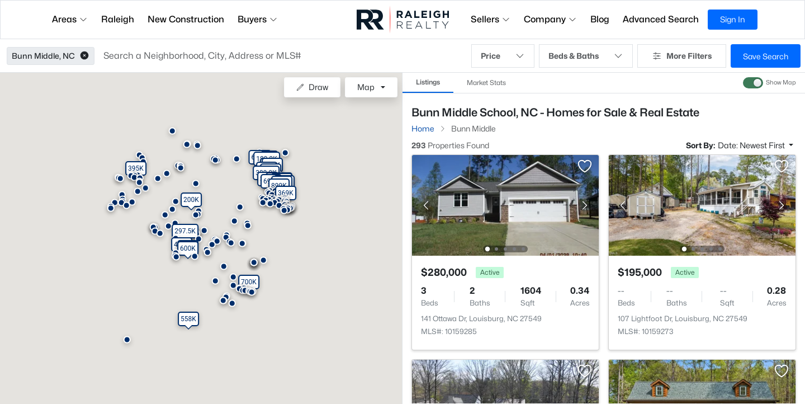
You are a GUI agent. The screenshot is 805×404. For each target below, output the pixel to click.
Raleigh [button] (117, 19)
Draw (312, 87)
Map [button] (366, 87)
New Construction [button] (186, 19)
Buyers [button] (258, 19)
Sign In (732, 19)
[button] (84, 56)
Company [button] (550, 19)
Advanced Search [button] (661, 19)
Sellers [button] (490, 19)
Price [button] (503, 56)
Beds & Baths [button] (585, 56)
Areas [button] (70, 19)
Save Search (765, 56)
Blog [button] (599, 19)
